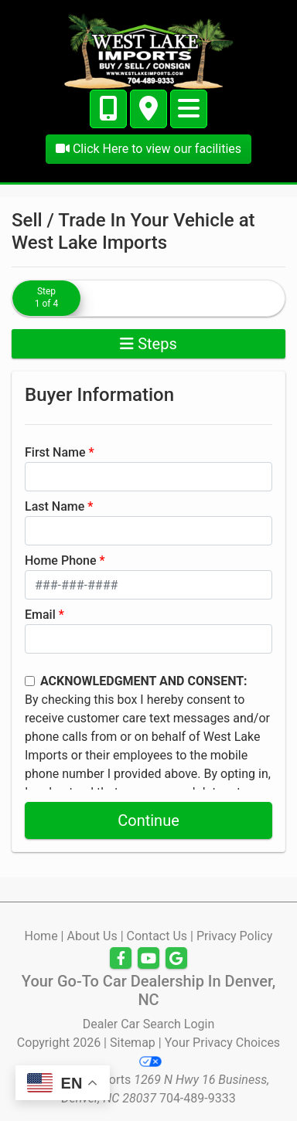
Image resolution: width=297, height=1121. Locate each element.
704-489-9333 (197, 1098)
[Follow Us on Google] (176, 958)
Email (40, 614)
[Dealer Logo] (148, 49)
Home (41, 936)
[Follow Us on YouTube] (148, 958)
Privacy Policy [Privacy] (234, 936)
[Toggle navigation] (188, 109)
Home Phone (61, 560)
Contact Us (157, 936)
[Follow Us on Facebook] (120, 958)
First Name (55, 452)
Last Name (54, 506)
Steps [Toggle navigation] (148, 344)
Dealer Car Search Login (149, 1024)
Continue (148, 820)
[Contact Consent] (30, 681)
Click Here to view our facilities (148, 148)
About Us (92, 936)
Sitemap (132, 1042)
